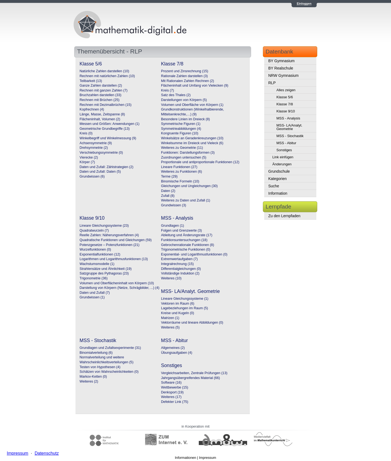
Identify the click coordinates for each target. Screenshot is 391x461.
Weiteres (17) (171, 397)
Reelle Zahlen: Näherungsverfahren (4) (109, 235)
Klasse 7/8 (284, 104)
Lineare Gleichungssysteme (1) (184, 299)
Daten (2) (168, 191)
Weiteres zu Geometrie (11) (182, 148)
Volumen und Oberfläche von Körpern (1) (192, 105)
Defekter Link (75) (174, 402)
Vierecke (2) (89, 157)
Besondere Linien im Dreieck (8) (185, 119)
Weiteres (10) (171, 278)
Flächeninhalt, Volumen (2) (100, 119)
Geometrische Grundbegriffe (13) (105, 129)
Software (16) (171, 382)
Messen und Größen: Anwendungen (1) (110, 124)
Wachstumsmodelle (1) (97, 264)
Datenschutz (46, 453)
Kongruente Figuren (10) (179, 133)
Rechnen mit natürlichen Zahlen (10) (107, 76)
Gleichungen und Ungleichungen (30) (189, 186)
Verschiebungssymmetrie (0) (101, 152)
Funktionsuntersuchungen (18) (184, 240)
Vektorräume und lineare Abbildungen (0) (192, 322)
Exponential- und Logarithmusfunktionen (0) (194, 254)
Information (277, 193)
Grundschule (279, 171)
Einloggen (304, 3)
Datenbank (279, 51)
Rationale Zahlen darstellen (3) (184, 76)
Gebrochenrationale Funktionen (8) (187, 245)
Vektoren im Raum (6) (177, 303)
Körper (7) (87, 162)
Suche (273, 186)
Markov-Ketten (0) (93, 376)
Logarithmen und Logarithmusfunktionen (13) (114, 259)
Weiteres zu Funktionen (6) (181, 171)
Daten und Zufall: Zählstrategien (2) (106, 167)
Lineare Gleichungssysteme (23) (104, 226)
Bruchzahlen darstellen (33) (100, 95)
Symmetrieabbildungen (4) (181, 129)
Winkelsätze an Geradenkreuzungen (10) (192, 138)
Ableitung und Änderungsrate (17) (186, 235)
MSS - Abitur (286, 143)
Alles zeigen (285, 90)
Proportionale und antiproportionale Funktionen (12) (200, 162)
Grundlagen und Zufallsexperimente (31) (110, 348)
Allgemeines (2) (173, 348)
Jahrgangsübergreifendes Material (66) (190, 378)
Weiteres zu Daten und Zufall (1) (185, 200)
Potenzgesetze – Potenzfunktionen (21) (110, 245)
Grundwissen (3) (173, 205)
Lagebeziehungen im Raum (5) (184, 308)
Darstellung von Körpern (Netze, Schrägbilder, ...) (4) (119, 288)
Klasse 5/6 (284, 97)
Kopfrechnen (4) (92, 109)
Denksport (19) (172, 392)
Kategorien (277, 178)
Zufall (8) (168, 196)
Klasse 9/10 (285, 111)
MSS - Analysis (288, 118)
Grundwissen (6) (92, 176)
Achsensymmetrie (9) (96, 143)
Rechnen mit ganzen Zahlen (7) (103, 90)
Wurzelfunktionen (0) (95, 249)
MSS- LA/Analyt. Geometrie (289, 127)
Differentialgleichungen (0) (181, 269)
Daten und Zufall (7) (95, 293)
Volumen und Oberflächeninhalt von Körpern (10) (117, 283)
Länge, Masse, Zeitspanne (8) (102, 114)
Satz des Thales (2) (176, 95)
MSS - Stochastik (290, 136)
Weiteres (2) (89, 381)
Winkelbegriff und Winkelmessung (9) (108, 138)
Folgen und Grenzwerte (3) (181, 230)
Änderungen (282, 164)
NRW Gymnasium (283, 75)
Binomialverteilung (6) (96, 353)
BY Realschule (280, 68)
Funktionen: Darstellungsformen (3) (188, 152)
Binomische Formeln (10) (180, 181)
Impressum (207, 458)
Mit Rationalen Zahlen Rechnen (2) (187, 81)
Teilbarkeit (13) (91, 81)
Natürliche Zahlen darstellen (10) (104, 71)
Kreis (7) (167, 90)
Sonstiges (284, 150)
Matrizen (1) (170, 318)
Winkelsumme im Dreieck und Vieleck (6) (192, 143)
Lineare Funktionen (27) (179, 167)
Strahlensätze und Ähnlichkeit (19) (106, 269)
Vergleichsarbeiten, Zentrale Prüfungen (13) (194, 373)
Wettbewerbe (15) (174, 387)
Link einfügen (282, 157)
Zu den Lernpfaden (284, 216)
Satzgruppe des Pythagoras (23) (104, 273)
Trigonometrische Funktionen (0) (185, 249)
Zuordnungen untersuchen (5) (183, 157)
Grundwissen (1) (92, 297)
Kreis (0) (86, 133)
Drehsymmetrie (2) (94, 148)
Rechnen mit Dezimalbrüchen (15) (105, 105)
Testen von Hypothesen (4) (100, 367)
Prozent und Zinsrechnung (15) (184, 71)
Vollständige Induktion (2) (180, 273)
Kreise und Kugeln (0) (177, 313)
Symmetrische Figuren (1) (180, 124)
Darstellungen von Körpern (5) (184, 100)
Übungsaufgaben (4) (176, 353)
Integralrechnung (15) (177, 264)
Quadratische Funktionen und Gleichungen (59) (116, 240)
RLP (272, 83)
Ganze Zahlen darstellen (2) (101, 85)
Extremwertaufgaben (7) (179, 259)
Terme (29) (169, 176)
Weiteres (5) (170, 327)
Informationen (185, 458)
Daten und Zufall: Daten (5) (100, 171)
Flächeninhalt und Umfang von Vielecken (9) (194, 85)
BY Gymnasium (281, 61)
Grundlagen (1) (172, 226)
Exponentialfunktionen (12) (100, 254)
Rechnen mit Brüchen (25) (99, 100)
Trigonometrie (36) (94, 278)
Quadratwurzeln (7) (94, 230)
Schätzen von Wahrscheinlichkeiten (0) (109, 372)
